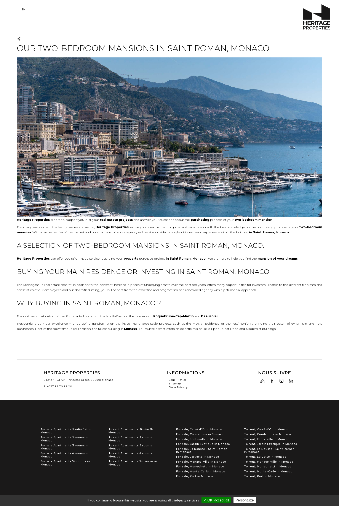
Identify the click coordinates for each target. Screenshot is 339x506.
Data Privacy (178, 387)
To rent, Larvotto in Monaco (265, 456)
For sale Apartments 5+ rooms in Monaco (65, 463)
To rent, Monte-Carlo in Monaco (268, 471)
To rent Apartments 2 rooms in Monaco (132, 439)
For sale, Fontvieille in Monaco (199, 439)
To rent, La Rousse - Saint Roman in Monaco (269, 450)
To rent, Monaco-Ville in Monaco (268, 461)
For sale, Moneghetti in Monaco (200, 466)
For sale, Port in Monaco (194, 476)
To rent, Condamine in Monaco (267, 434)
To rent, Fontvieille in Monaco (266, 439)
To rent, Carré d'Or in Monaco (266, 429)
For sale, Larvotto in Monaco (197, 456)
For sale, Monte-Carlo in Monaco (200, 471)
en (23, 9)
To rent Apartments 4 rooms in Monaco (132, 455)
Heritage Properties (316, 17)
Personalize (245, 500)
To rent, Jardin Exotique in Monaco (270, 444)
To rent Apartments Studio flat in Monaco (134, 431)
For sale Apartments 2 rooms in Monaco (64, 439)
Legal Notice (178, 379)
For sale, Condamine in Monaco (200, 434)
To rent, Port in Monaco (262, 476)
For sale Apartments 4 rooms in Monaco (64, 455)
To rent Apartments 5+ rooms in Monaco (133, 463)
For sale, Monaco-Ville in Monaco (201, 461)
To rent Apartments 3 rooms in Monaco (132, 447)
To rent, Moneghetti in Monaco (267, 466)
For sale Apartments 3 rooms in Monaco (64, 447)
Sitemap (175, 383)
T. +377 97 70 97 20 (58, 386)
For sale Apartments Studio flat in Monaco (66, 431)
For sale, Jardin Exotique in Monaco (203, 444)
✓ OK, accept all (216, 500)
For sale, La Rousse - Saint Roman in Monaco (201, 450)
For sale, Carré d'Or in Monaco (199, 429)
